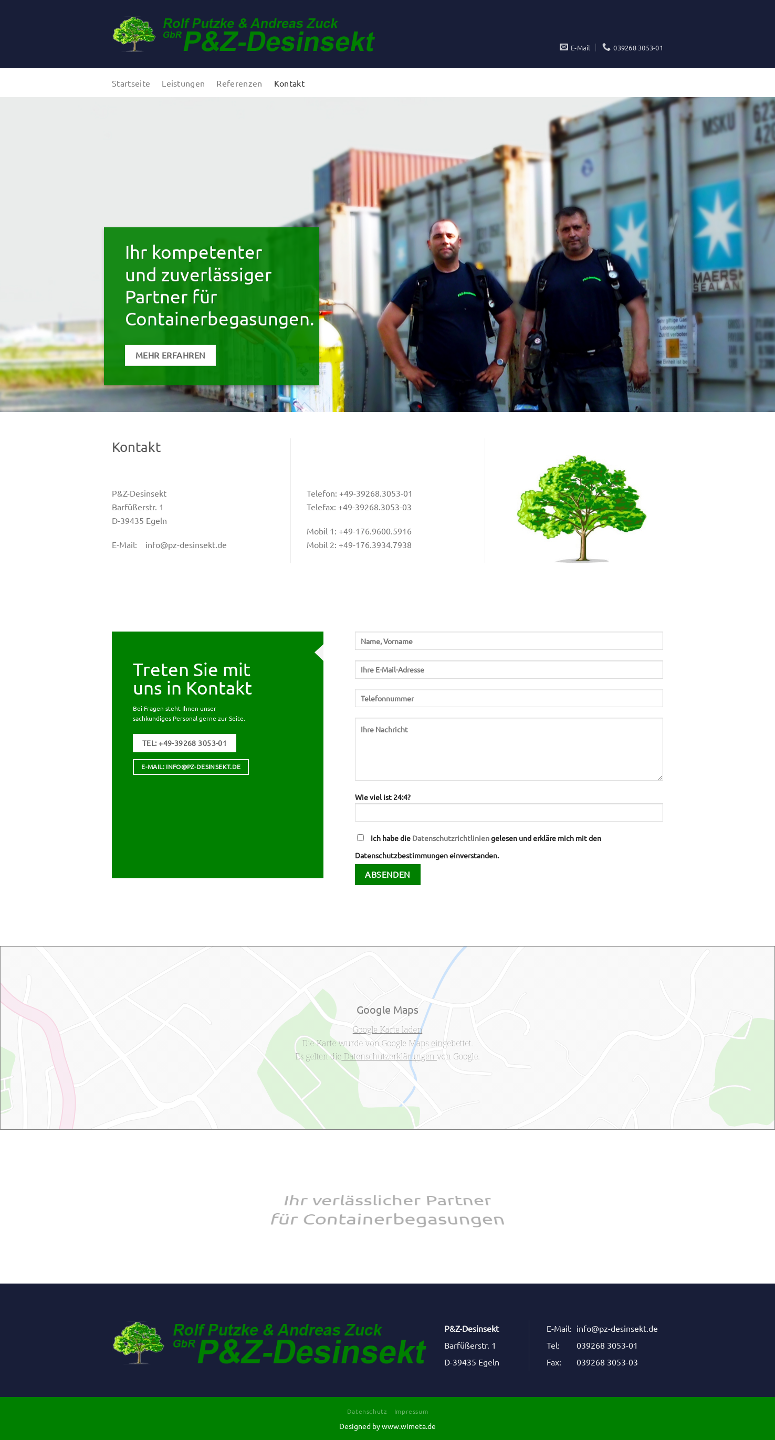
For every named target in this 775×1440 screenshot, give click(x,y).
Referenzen (239, 83)
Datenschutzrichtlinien (450, 838)
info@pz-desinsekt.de (186, 544)
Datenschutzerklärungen (389, 1056)
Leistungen (183, 83)
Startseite (131, 83)
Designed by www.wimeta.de (387, 1426)
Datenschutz (367, 1411)
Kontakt (289, 83)
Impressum (411, 1411)
